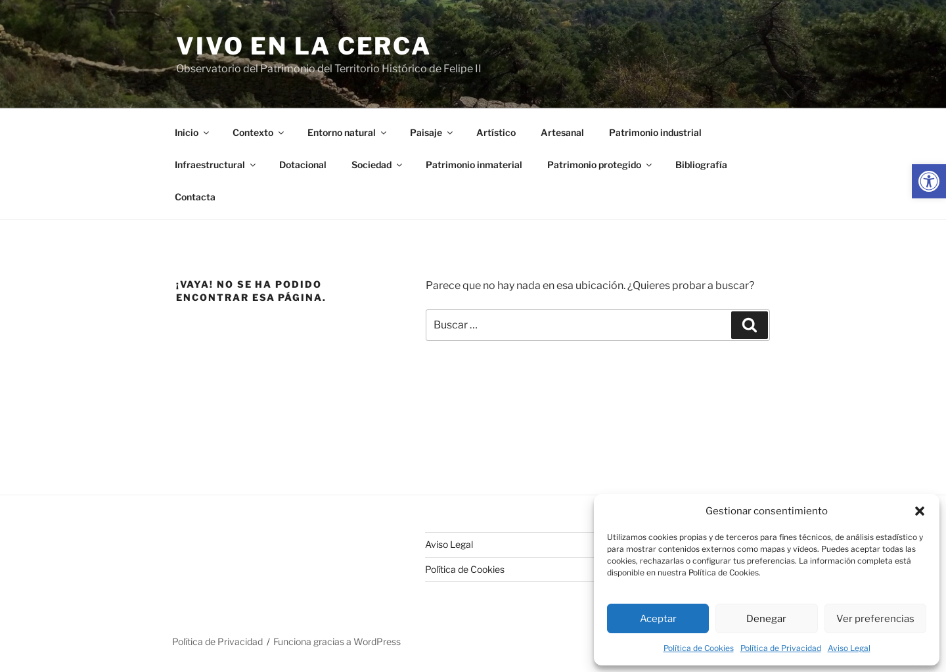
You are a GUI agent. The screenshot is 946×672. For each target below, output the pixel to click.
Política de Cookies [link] (699, 648)
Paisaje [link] (432, 132)
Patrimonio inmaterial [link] (474, 164)
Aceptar (658, 619)
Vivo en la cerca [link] (304, 46)
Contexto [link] (259, 132)
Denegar (766, 619)
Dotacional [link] (303, 164)
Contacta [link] (195, 196)
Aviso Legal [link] (849, 648)
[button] (919, 511)
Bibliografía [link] (701, 164)
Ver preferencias (875, 619)
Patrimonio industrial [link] (655, 132)
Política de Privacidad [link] (780, 648)
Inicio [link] (193, 132)
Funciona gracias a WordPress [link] (337, 641)
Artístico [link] (496, 132)
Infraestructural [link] (216, 164)
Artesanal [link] (562, 132)
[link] (929, 181)
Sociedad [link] (377, 164)
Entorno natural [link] (347, 132)
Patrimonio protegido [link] (600, 164)
